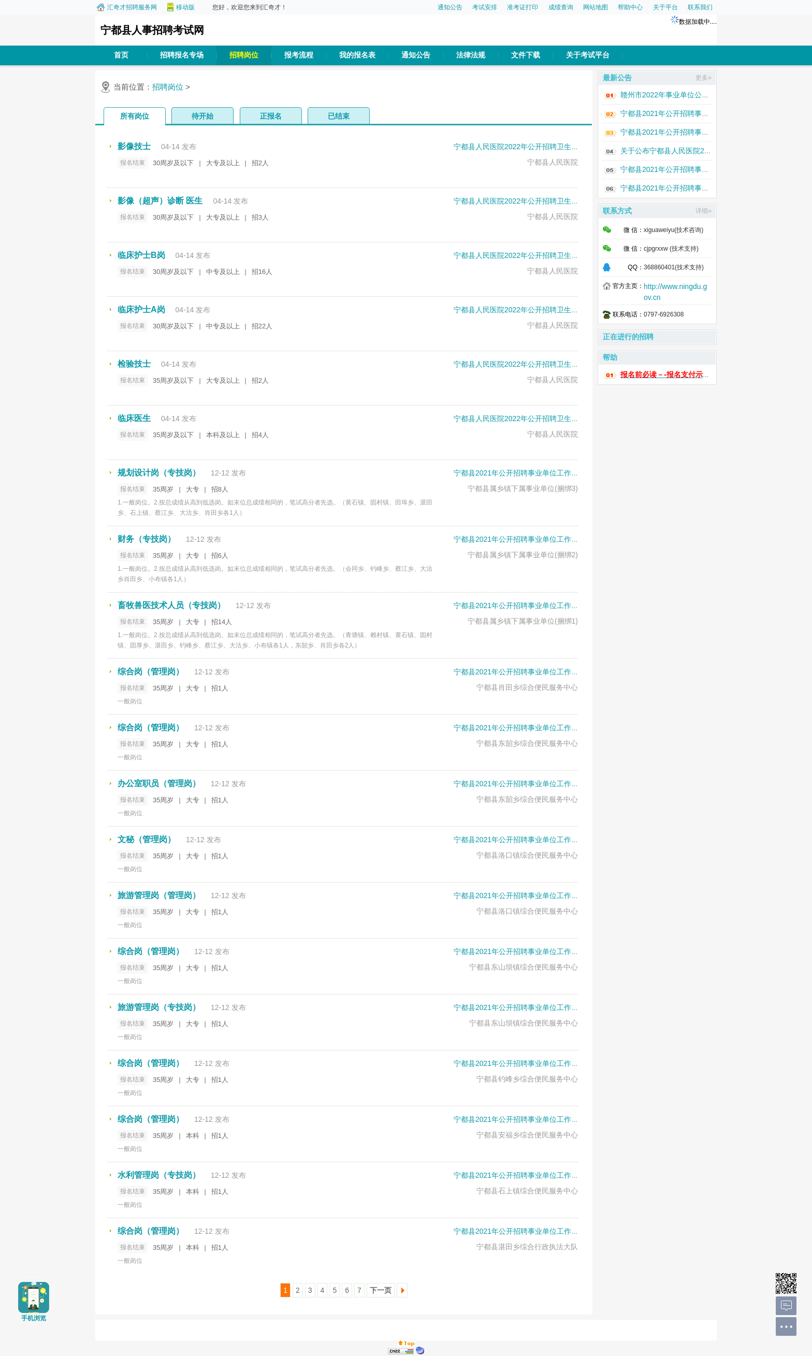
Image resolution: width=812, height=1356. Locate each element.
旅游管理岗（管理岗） (159, 895)
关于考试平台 (588, 55)
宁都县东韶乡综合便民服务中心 (527, 743)
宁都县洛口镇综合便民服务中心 (527, 855)
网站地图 (595, 7)
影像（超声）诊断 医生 (160, 200)
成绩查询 (560, 7)
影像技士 (134, 146)
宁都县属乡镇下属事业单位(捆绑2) (523, 555)
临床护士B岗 (141, 255)
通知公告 (450, 7)
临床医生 (134, 418)
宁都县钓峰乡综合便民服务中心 (527, 1079)
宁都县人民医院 (552, 162)
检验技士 (134, 363)
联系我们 (700, 7)
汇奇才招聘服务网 (132, 7)
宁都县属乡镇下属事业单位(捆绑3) (523, 488)
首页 (121, 55)
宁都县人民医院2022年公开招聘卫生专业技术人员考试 (541, 146)
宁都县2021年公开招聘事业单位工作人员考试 (527, 473)
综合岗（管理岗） (151, 671)
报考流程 (298, 55)
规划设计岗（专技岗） (159, 472)
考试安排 (484, 7)
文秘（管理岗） (147, 839)
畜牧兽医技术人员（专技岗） (171, 605)
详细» (703, 210)
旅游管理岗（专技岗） (159, 1007)
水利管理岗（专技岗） (159, 1175)
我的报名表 (357, 55)
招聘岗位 (243, 55)
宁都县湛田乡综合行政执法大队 (527, 1247)
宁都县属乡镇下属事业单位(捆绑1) (523, 621)
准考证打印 (522, 7)
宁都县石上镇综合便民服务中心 (527, 1191)
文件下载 (525, 55)
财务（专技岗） (147, 539)
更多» (703, 77)
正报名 (271, 116)
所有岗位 (134, 116)
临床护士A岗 (141, 309)
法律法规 (470, 55)
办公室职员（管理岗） (159, 783)
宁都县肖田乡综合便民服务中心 (527, 687)
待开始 (202, 116)
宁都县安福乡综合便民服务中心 (527, 1135)
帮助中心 (630, 7)
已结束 (339, 116)
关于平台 (665, 7)
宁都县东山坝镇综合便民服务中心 (523, 967)
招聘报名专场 (182, 55)
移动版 (185, 7)
